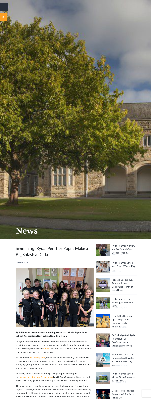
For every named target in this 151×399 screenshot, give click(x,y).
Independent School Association (36, 377)
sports (46, 348)
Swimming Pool (37, 357)
